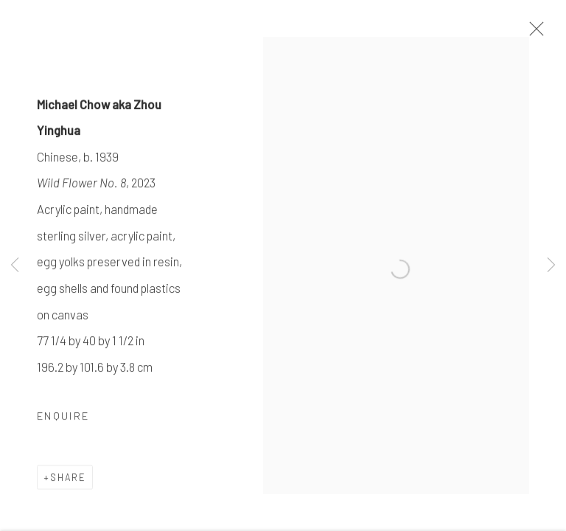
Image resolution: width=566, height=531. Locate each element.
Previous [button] (14, 265)
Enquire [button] (63, 417)
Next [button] (551, 265)
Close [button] (533, 33)
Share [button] (68, 479)
